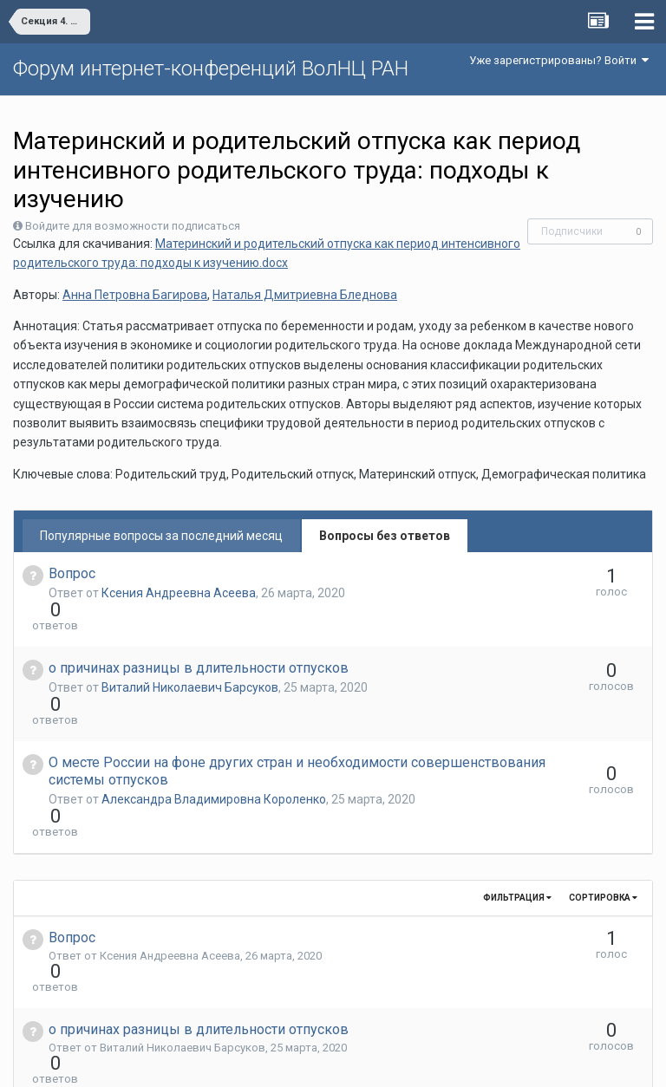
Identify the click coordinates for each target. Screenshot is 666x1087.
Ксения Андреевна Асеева (178, 593)
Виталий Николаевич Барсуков (189, 656)
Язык (279, 1061)
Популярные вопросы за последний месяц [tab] (161, 536)
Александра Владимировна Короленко (213, 737)
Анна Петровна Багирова (134, 295)
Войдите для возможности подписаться (132, 225)
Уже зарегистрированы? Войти (559, 60)
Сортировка (603, 804)
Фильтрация (517, 804)
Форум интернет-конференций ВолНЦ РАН (210, 68)
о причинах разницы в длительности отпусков (199, 636)
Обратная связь (360, 1061)
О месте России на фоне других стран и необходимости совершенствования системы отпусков (228, 709)
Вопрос (72, 573)
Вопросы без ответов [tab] (384, 536)
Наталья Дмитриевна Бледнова (304, 295)
